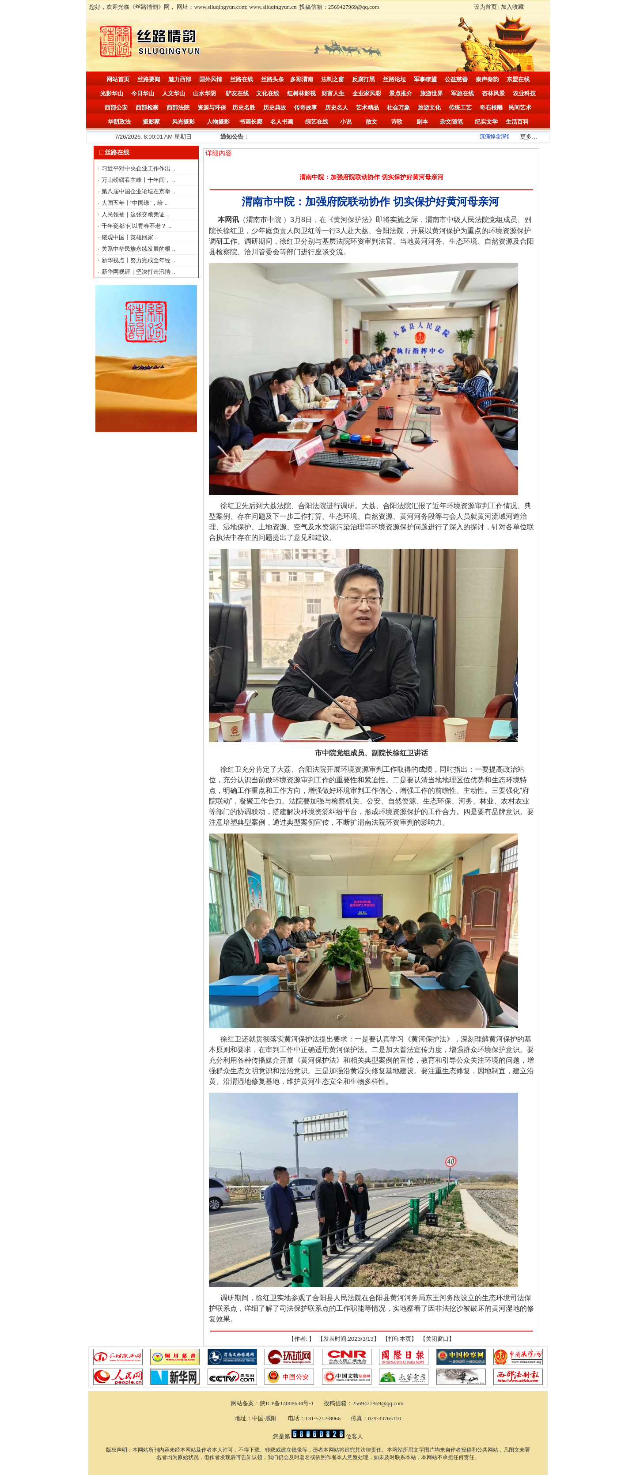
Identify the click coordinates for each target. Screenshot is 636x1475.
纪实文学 (486, 121)
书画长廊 (250, 121)
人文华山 (173, 93)
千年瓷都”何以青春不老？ (135, 226)
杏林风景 (493, 93)
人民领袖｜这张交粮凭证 (134, 214)
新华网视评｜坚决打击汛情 (137, 271)
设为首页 (485, 7)
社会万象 (398, 107)
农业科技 (524, 93)
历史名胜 (243, 107)
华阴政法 (119, 121)
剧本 (422, 121)
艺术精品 (367, 107)
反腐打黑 (363, 79)
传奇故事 (305, 107)
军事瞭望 (425, 79)
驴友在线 (237, 93)
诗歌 (396, 121)
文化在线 (267, 93)
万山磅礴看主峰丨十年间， (137, 180)
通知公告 (231, 136)
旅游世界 (431, 93)
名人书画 (281, 121)
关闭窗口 (437, 1338)
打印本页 (399, 1338)
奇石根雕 (491, 107)
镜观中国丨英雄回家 (128, 237)
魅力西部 (179, 79)
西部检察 (147, 107)
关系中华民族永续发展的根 (137, 248)
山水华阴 (204, 93)
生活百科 (517, 121)
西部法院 (178, 107)
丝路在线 (241, 79)
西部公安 (116, 107)
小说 (346, 121)
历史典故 (274, 107)
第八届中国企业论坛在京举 (137, 191)
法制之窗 (332, 79)
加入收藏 (512, 7)
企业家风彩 (366, 93)
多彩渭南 (301, 79)
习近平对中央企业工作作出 (137, 168)
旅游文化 (429, 107)
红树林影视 (301, 93)
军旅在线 (462, 93)
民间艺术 (519, 107)
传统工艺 (460, 107)
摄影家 (151, 121)
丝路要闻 (148, 79)
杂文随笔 (451, 121)
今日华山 (142, 93)
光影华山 (111, 93)
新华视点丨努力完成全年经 (137, 260)
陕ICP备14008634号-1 (287, 1403)
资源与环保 (211, 107)
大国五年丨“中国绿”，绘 (133, 203)
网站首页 (117, 79)
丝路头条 (272, 79)
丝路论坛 (394, 79)
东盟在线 (518, 79)
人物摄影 (218, 121)
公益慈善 (456, 79)
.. (173, 168)
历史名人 (336, 107)
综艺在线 (316, 121)
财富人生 (333, 93)
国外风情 (210, 79)
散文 (371, 121)
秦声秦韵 (487, 79)
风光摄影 (183, 121)
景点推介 (400, 93)
